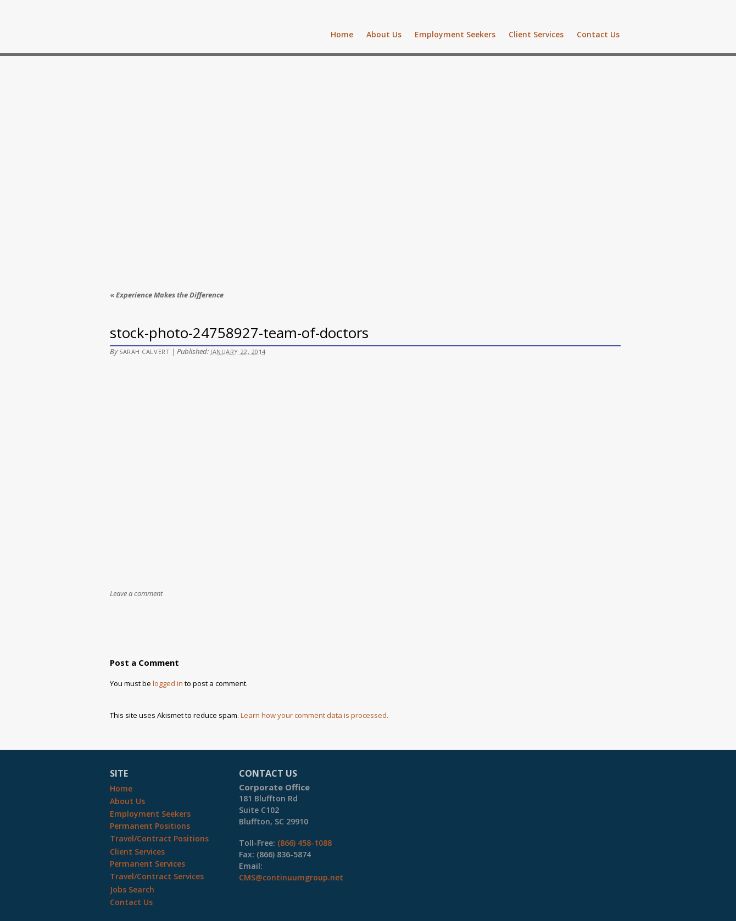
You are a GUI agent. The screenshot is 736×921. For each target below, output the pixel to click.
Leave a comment (136, 593)
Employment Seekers (455, 34)
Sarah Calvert (144, 351)
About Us (384, 34)
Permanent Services (147, 863)
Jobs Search (132, 889)
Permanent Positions (150, 826)
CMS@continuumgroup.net (291, 877)
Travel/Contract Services (157, 876)
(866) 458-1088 (304, 843)
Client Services (536, 34)
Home (342, 34)
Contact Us (598, 34)
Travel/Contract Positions (159, 838)
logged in (168, 683)
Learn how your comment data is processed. (314, 715)
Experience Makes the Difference (167, 295)
